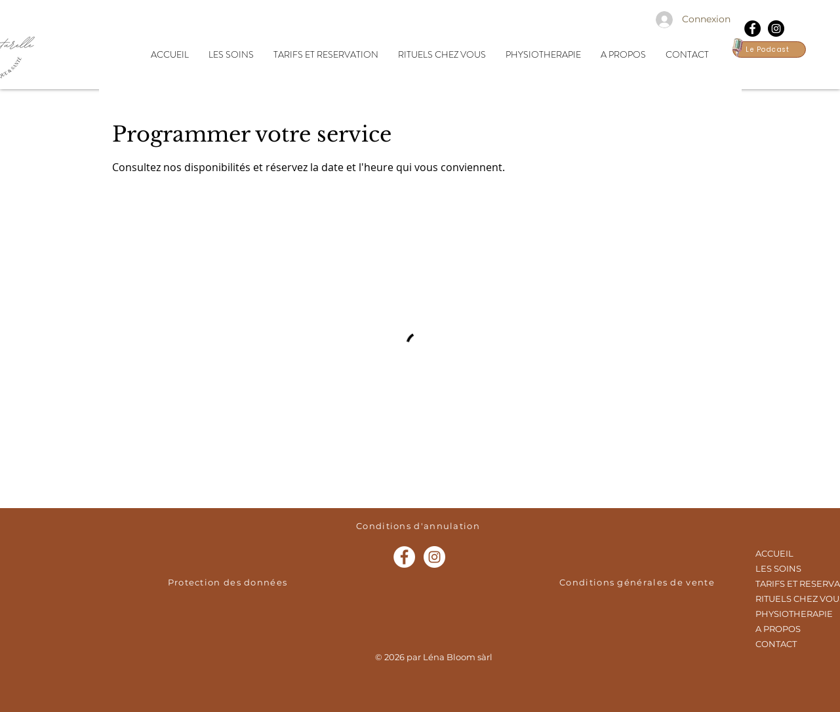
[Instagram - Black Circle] (776, 28)
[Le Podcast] (769, 49)
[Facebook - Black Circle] (752, 28)
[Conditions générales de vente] (639, 582)
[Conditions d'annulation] (420, 526)
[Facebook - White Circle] (404, 557)
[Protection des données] (229, 582)
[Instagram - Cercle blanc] (434, 557)
